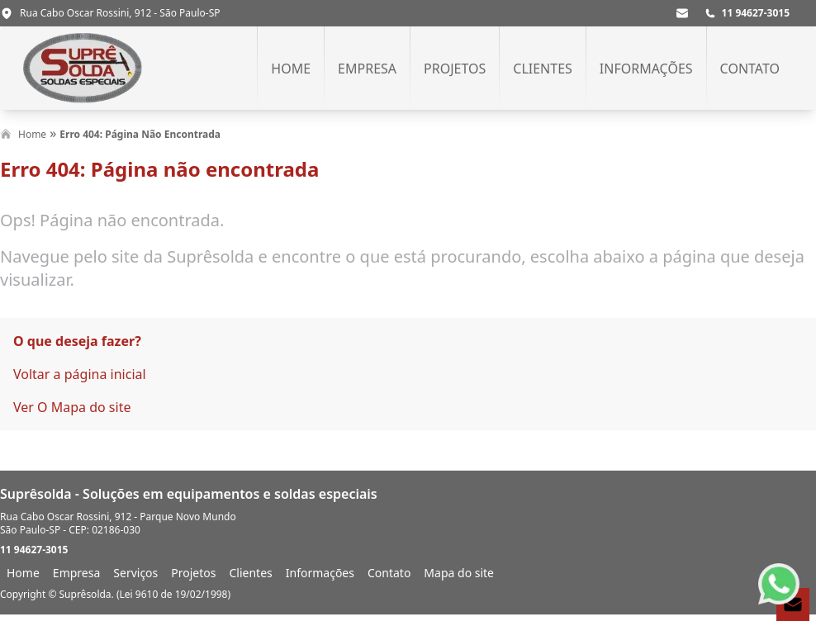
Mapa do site (459, 573)
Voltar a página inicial (79, 374)
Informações (646, 68)
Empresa (367, 68)
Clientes (542, 68)
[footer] (408, 542)
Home (291, 68)
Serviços (135, 573)
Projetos (455, 68)
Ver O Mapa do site (71, 407)
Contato (750, 68)
